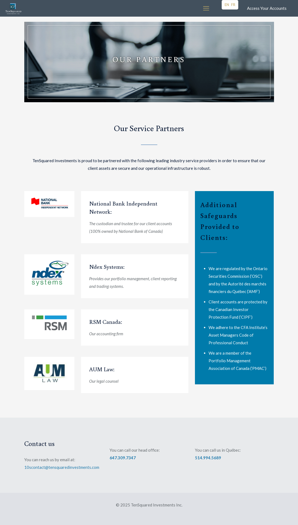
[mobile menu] (206, 8)
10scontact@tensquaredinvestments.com (61, 467)
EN (227, 4)
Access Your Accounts (267, 8)
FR (233, 4)
